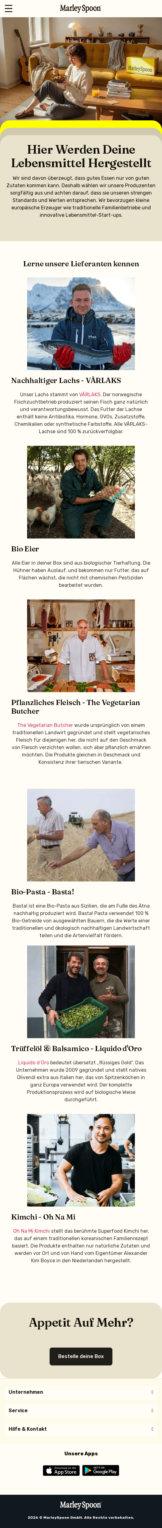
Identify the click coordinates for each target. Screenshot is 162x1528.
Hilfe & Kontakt (28, 1429)
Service (18, 1410)
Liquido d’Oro (33, 1063)
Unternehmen (26, 1392)
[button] (81, 1392)
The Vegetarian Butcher (45, 725)
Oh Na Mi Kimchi (31, 1231)
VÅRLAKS (89, 394)
